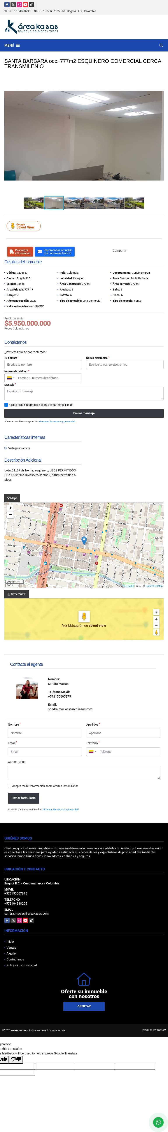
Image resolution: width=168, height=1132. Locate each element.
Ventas (11, 947)
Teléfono (93, 743)
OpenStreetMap (154, 586)
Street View (24, 226)
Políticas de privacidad (22, 965)
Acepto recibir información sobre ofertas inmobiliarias (45, 786)
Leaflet (130, 586)
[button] (159, 79)
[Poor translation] (16, 1060)
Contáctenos (15, 959)
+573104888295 (20, 11)
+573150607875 (49, 11)
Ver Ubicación (73, 626)
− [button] (10, 515)
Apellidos (93, 724)
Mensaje (10, 384)
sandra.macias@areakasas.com (70, 709)
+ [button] (10, 508)
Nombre (14, 724)
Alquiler (12, 953)
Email (12, 743)
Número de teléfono (16, 371)
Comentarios (16, 762)
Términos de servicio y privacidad (57, 421)
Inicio (10, 941)
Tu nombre (11, 358)
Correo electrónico (97, 358)
